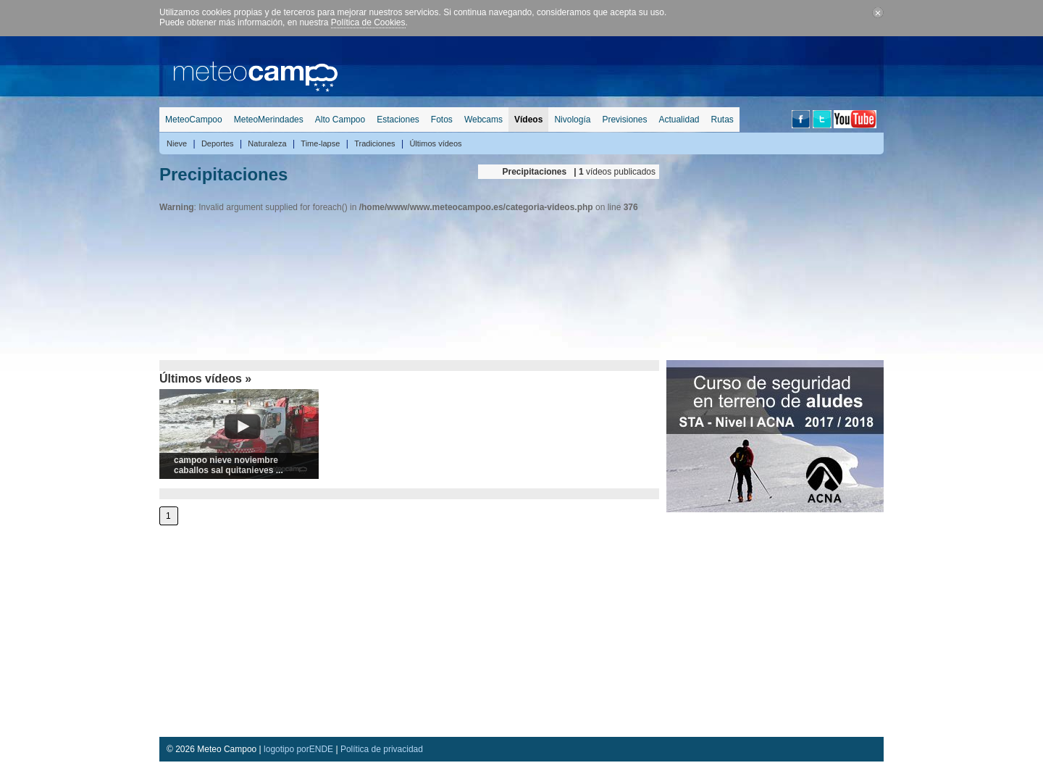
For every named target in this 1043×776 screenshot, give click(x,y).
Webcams (483, 119)
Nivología (572, 119)
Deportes (217, 143)
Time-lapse (320, 143)
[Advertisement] (620, 68)
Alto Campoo (340, 119)
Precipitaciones (223, 174)
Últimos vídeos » (205, 378)
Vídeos (528, 119)
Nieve (177, 143)
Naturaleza (267, 143)
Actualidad (678, 119)
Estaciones (398, 119)
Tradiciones (374, 143)
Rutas (722, 119)
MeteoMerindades (268, 119)
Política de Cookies (368, 22)
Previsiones (624, 119)
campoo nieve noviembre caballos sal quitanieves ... (228, 465)
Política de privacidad (381, 749)
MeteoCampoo (193, 119)
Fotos (442, 119)
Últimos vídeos (435, 143)
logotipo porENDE (298, 749)
